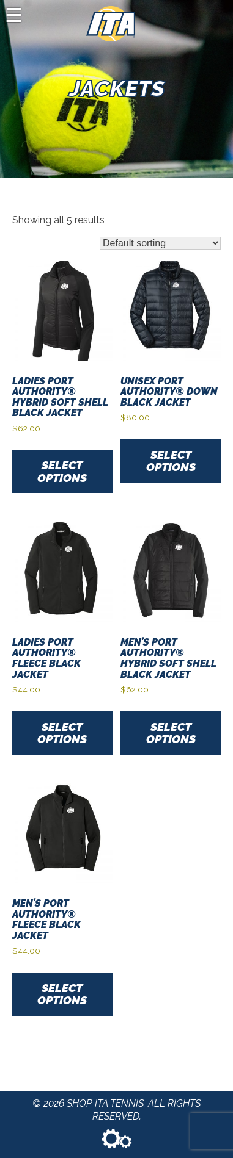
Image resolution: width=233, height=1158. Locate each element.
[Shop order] (160, 243)
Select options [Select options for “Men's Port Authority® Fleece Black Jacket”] (62, 994)
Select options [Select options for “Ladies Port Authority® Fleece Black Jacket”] (62, 733)
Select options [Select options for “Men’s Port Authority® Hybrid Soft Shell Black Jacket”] (171, 733)
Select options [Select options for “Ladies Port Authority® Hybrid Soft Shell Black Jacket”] (62, 471)
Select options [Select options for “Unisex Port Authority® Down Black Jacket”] (171, 461)
